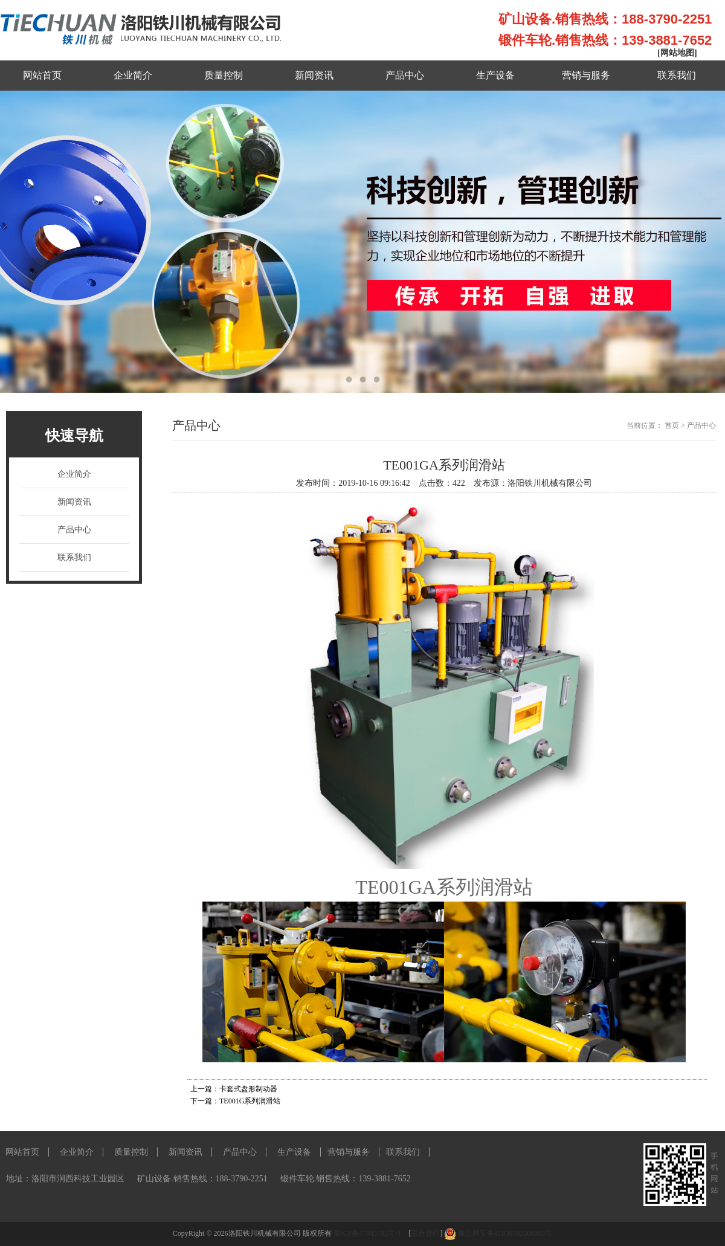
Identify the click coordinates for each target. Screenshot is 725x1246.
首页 (672, 425)
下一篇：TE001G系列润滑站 (235, 1101)
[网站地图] (677, 52)
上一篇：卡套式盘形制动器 (233, 1089)
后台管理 (425, 1233)
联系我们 (676, 75)
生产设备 (495, 75)
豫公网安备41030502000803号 (505, 1233)
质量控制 (223, 75)
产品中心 (404, 75)
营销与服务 (586, 75)
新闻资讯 (314, 75)
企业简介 (133, 75)
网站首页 (42, 75)
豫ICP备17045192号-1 (369, 1233)
